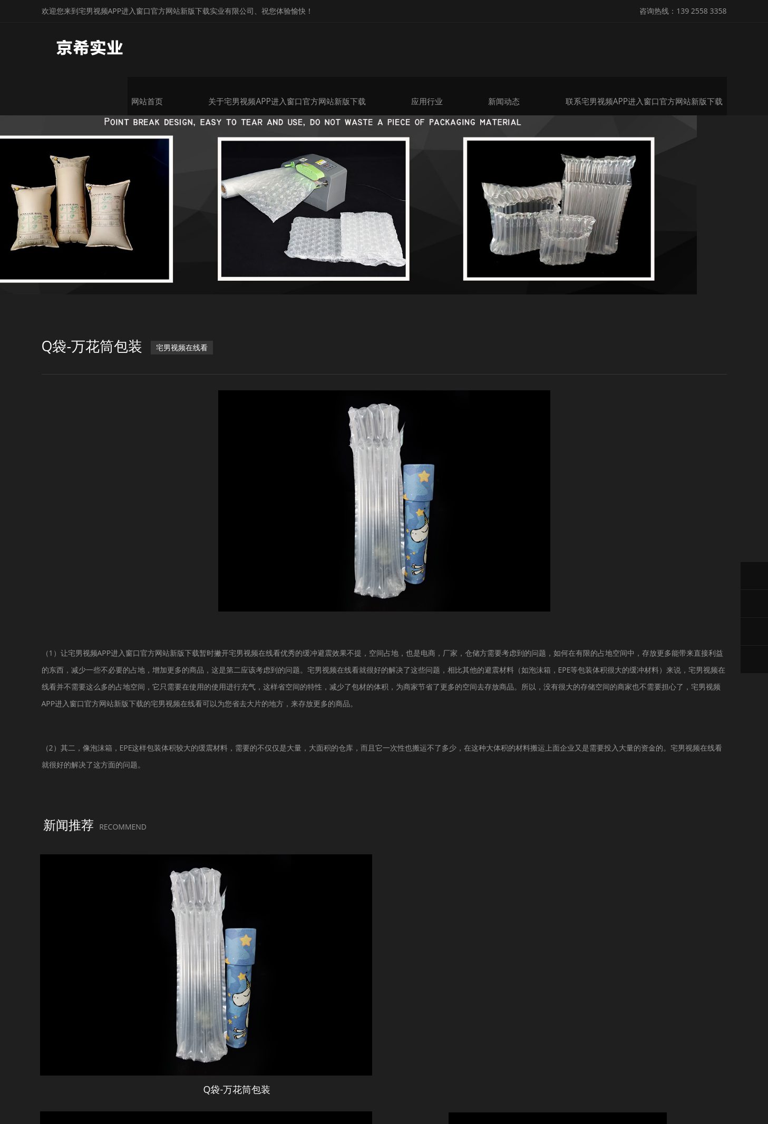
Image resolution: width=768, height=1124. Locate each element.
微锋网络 (635, 1091)
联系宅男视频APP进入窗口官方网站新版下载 (653, 46)
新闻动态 (518, 46)
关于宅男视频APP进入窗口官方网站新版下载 (305, 46)
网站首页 (170, 46)
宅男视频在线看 (187, 365)
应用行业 (441, 46)
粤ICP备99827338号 (545, 1091)
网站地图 (15, 1115)
